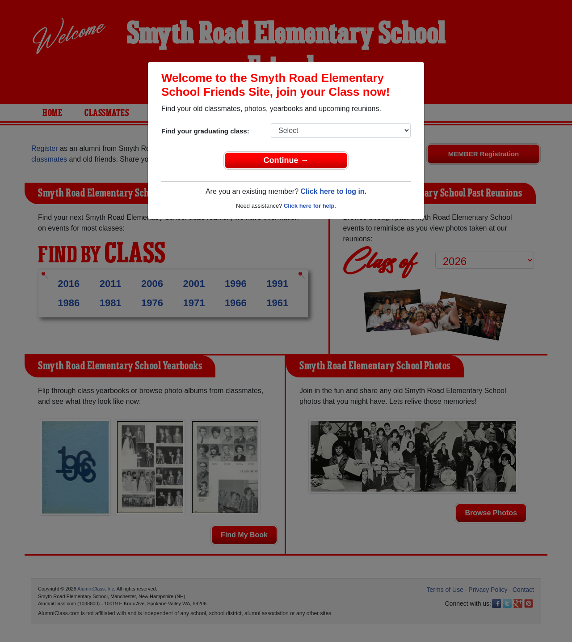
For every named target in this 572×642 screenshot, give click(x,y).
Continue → (286, 160)
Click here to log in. (333, 191)
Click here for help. (310, 205)
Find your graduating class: (205, 131)
